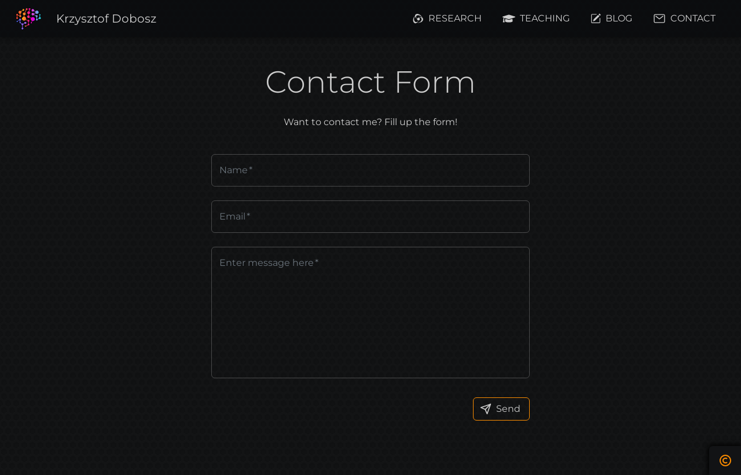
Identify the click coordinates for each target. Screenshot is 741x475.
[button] (106, 19)
